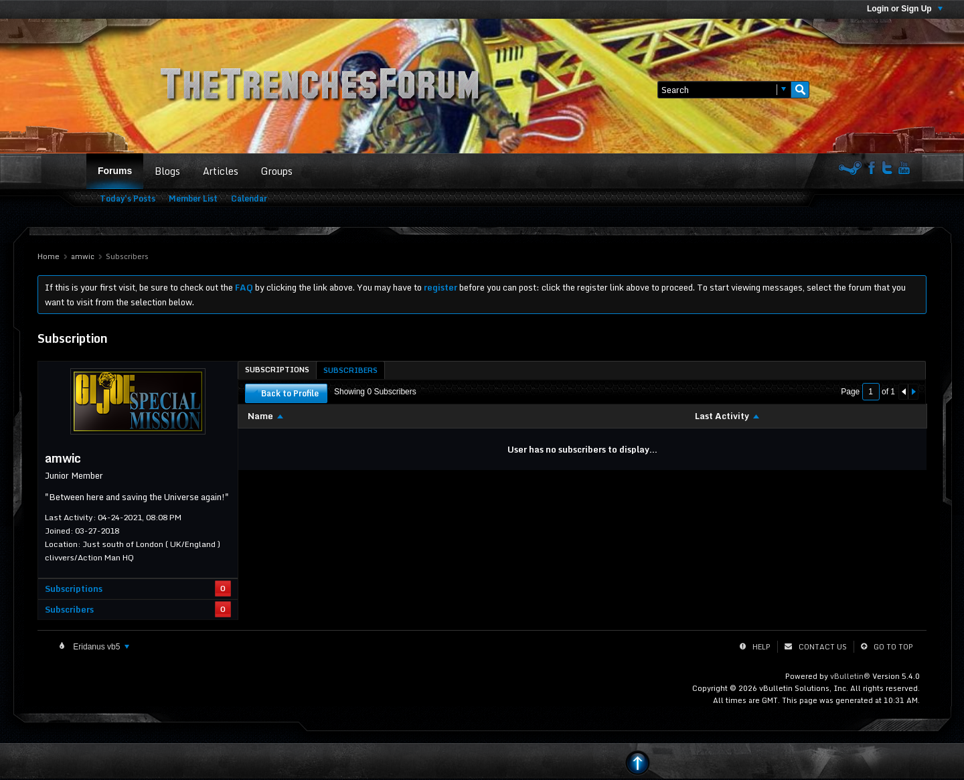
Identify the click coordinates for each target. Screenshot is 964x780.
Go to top (893, 647)
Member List (193, 198)
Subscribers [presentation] (350, 370)
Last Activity (722, 415)
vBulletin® (850, 676)
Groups (277, 171)
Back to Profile (286, 393)
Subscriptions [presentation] (277, 370)
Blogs (167, 171)
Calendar (249, 198)
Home (48, 256)
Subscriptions (73, 588)
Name (260, 415)
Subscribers (69, 609)
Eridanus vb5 (100, 646)
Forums (115, 170)
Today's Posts (127, 198)
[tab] (277, 369)
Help (761, 647)
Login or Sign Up (905, 8)
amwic (82, 256)
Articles (220, 171)
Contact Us (823, 647)
